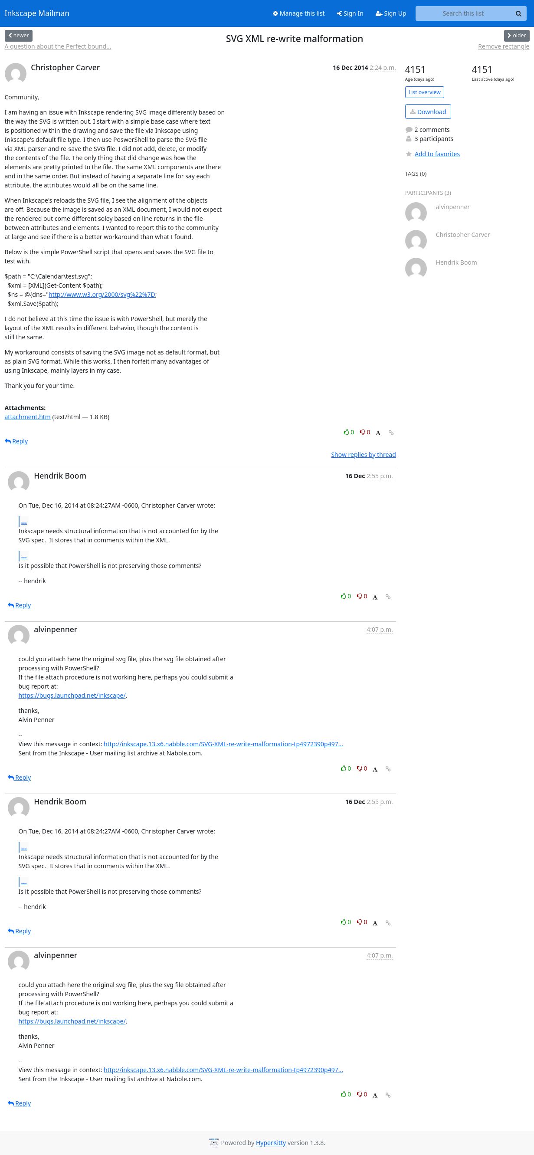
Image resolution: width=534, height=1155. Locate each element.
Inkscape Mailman (37, 13)
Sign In (350, 13)
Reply (16, 441)
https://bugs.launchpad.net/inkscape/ (72, 695)
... (24, 521)
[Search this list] (463, 13)
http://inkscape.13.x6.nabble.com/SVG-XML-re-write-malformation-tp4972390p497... (223, 744)
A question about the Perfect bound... (58, 46)
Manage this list (299, 13)
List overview (425, 92)
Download (428, 112)
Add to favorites (432, 154)
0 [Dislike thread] (365, 432)
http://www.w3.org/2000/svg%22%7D (102, 294)
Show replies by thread (363, 454)
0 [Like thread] (350, 432)
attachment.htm (28, 417)
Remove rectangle (503, 46)
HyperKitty (271, 1143)
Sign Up (391, 13)
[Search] (519, 13)
